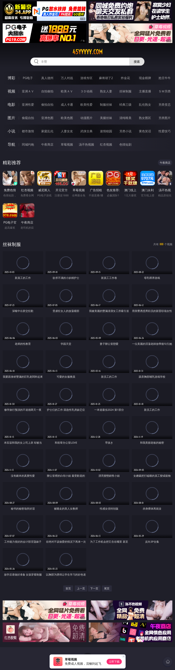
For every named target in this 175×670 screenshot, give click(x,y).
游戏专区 (86, 78)
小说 (11, 131)
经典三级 (125, 104)
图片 (11, 117)
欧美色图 (67, 118)
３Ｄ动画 (86, 91)
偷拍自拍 (47, 104)
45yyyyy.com (87, 52)
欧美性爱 (86, 104)
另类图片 (164, 118)
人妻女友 (67, 131)
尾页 (106, 588)
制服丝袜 (106, 104)
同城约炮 (28, 144)
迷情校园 (106, 131)
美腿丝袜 (106, 118)
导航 (11, 144)
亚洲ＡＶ (28, 91)
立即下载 (114, 661)
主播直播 (145, 91)
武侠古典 (86, 131)
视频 (11, 91)
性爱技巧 (164, 131)
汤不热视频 (86, 144)
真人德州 (47, 78)
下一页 (94, 588)
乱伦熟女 (145, 104)
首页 (68, 588)
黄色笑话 (145, 131)
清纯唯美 (125, 118)
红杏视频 (106, 144)
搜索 (137, 61)
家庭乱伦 (47, 131)
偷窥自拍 (28, 118)
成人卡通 (67, 104)
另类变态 (164, 104)
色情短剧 (125, 144)
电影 (11, 104)
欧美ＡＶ (67, 91)
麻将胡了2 (106, 78)
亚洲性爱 (28, 104)
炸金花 (125, 78)
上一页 (81, 588)
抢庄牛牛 (164, 78)
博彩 (11, 77)
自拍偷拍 (47, 91)
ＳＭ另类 (164, 91)
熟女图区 (145, 118)
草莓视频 (67, 144)
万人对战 (67, 78)
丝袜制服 (125, 91)
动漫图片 (86, 118)
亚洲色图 (47, 118)
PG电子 (28, 78)
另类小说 (125, 131)
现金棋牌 (145, 78)
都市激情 (28, 131)
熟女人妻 (106, 91)
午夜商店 (47, 144)
